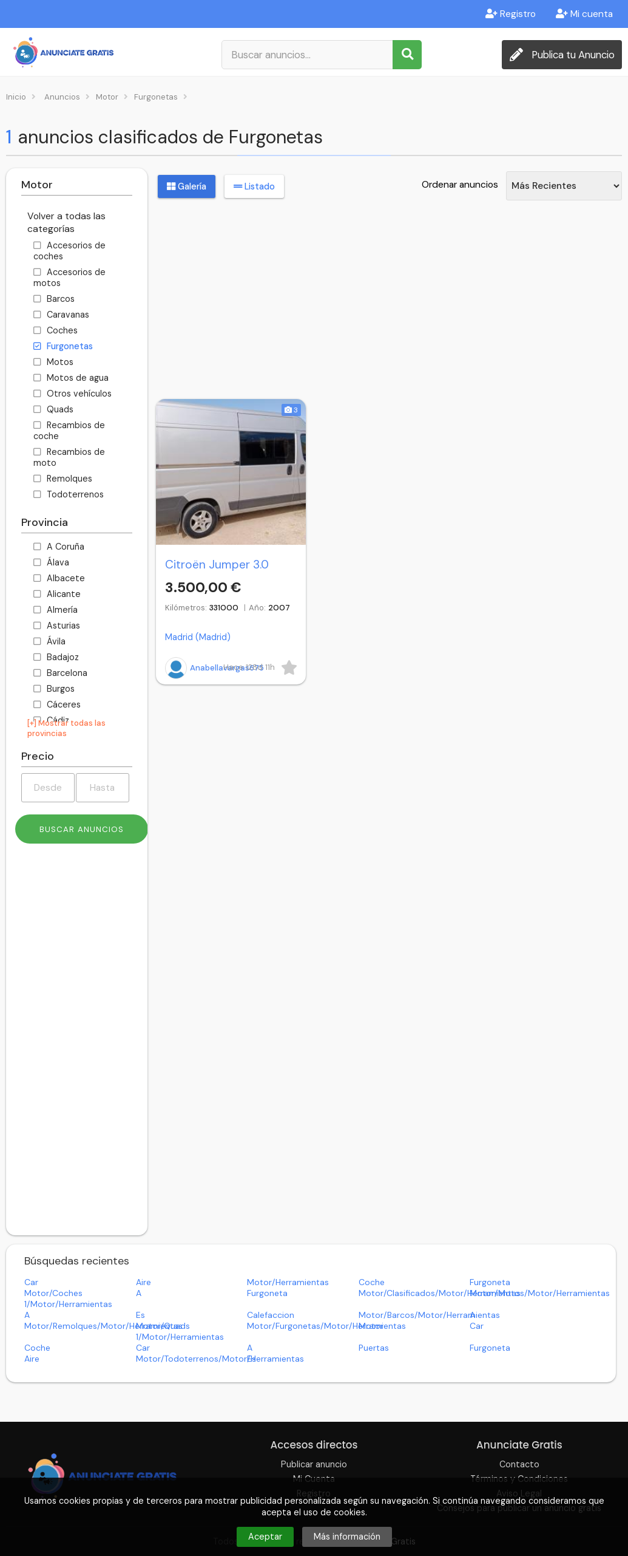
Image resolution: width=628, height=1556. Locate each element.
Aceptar (265, 1536)
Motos (53, 362)
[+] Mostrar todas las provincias (66, 728)
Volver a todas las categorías (66, 222)
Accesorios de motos (69, 277)
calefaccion (270, 1314)
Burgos (54, 688)
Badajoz (56, 657)
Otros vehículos (72, 393)
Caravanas (61, 314)
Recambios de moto (69, 457)
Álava (51, 562)
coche (372, 1282)
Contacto (519, 1464)
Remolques (62, 478)
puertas (374, 1347)
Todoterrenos (68, 494)
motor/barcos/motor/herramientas (429, 1314)
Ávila (49, 641)
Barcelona (60, 672)
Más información (347, 1536)
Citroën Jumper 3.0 (217, 564)
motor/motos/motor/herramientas (540, 1293)
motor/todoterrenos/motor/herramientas (220, 1358)
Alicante (57, 594)
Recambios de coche (69, 431)
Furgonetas (63, 346)
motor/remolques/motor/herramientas (103, 1325)
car (31, 1282)
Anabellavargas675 (214, 668)
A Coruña (58, 546)
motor (371, 1325)
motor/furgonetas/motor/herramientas (326, 1325)
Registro (510, 14)
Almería (55, 609)
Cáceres (57, 704)
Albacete (59, 578)
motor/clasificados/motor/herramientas (440, 1293)
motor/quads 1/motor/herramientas (180, 1331)
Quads (53, 409)
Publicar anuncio (314, 1464)
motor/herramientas (288, 1282)
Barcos (54, 298)
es (140, 1314)
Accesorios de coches (69, 251)
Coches (55, 330)
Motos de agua (71, 377)
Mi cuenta (584, 14)
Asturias (56, 625)
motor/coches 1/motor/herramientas (68, 1298)
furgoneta (490, 1282)
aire (143, 1282)
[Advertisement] (76, 1044)
